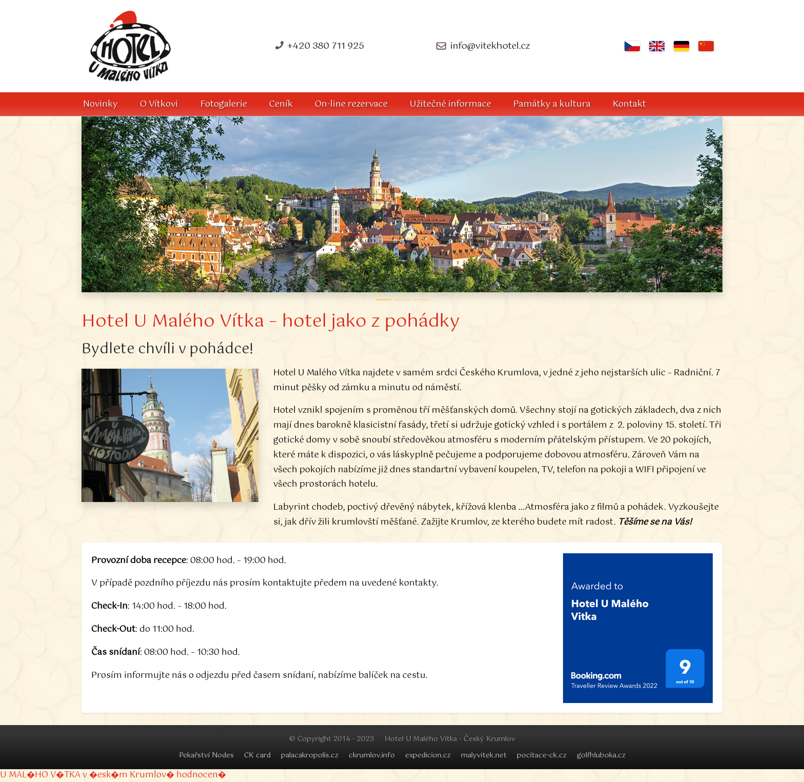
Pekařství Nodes (206, 755)
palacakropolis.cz (309, 755)
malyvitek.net (484, 755)
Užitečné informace (450, 104)
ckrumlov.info (372, 755)
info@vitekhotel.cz (490, 46)
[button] (123, 204)
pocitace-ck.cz (542, 755)
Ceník (281, 104)
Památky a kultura (552, 104)
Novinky (100, 104)
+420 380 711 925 (325, 46)
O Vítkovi (159, 104)
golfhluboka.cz (601, 755)
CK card (257, 755)
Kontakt (629, 104)
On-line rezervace (351, 104)
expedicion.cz (428, 755)
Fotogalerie (223, 104)
